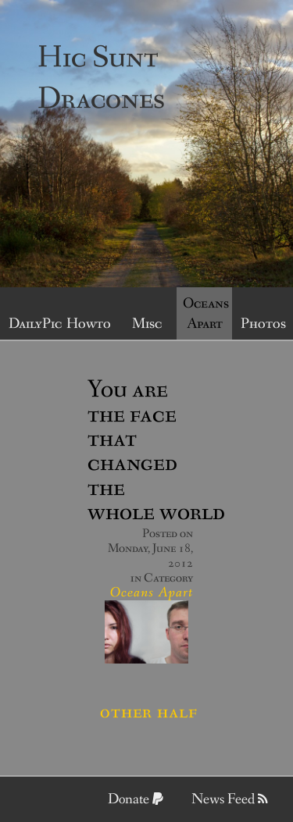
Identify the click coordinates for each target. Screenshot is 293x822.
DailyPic (34, 324)
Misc (147, 324)
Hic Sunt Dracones (101, 78)
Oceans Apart (206, 314)
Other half (149, 712)
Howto (88, 324)
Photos (263, 324)
